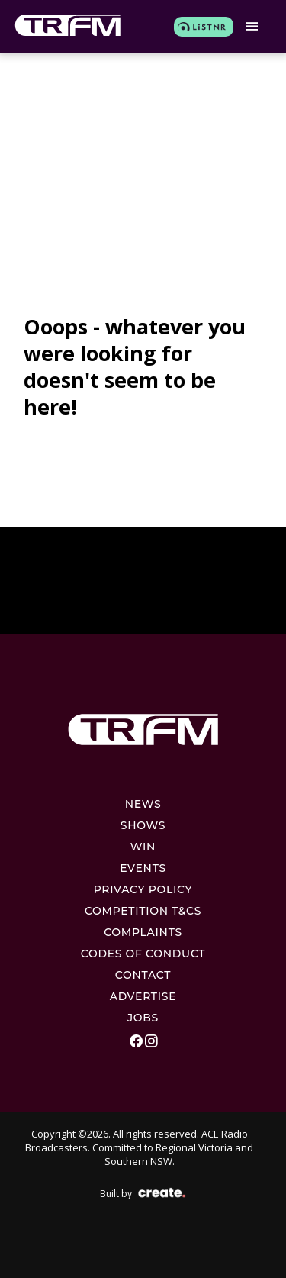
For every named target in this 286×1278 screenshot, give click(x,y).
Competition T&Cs (143, 911)
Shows (143, 825)
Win (143, 847)
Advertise (143, 996)
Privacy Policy (143, 889)
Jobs (143, 1018)
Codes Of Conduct (143, 953)
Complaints (143, 932)
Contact (143, 975)
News (143, 804)
